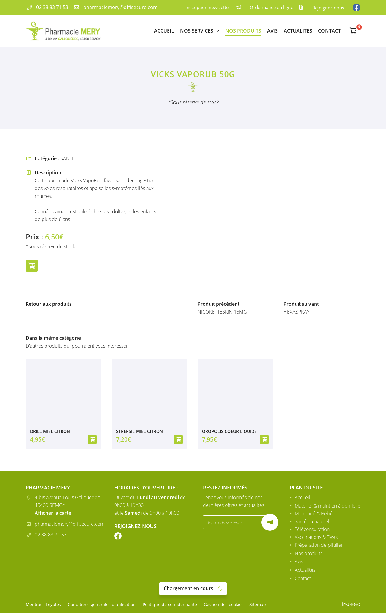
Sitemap (257, 604)
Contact (329, 30)
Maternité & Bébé (314, 513)
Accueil (164, 30)
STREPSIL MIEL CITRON (139, 431)
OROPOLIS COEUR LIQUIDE (229, 431)
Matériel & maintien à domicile (327, 505)
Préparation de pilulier (319, 545)
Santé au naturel (312, 521)
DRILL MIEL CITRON (50, 431)
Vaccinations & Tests (316, 537)
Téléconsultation (312, 529)
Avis (272, 30)
